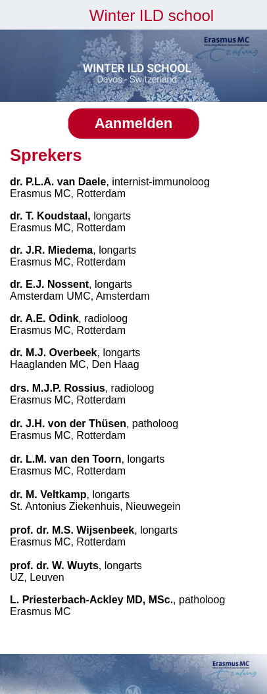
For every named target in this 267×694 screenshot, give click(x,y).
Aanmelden (134, 123)
